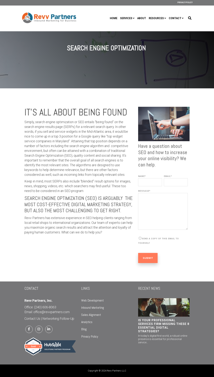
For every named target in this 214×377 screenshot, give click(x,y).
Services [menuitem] (126, 18)
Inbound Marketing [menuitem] (92, 307)
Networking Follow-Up (58, 318)
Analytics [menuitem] (86, 322)
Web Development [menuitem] (92, 300)
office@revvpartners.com (51, 312)
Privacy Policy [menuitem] (185, 2)
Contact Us (32, 318)
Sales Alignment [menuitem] (91, 315)
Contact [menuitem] (175, 18)
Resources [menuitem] (156, 18)
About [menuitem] (141, 18)
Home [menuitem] (113, 18)
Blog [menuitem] (84, 329)
